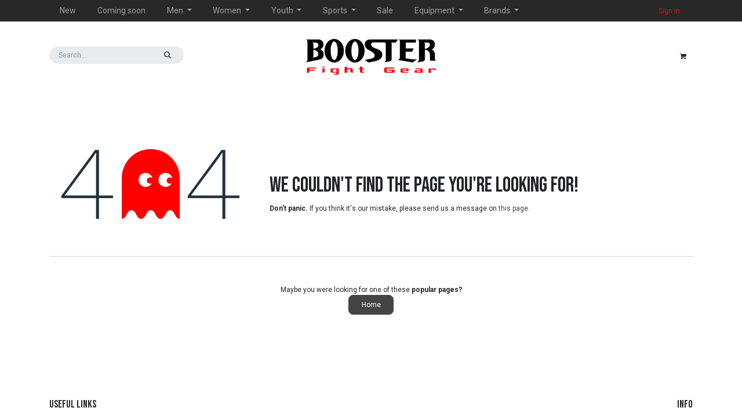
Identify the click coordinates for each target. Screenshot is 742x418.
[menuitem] (68, 10)
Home (371, 305)
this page (513, 208)
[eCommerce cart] (683, 55)
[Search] (167, 55)
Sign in (669, 11)
